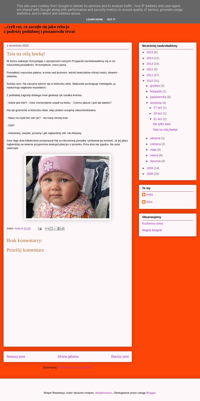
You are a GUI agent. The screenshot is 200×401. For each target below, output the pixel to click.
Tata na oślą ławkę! (165, 129)
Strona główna (68, 356)
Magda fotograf (152, 230)
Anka (149, 194)
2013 (150, 63)
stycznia (155, 161)
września (156, 102)
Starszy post (120, 356)
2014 (150, 58)
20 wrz (158, 113)
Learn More (94, 19)
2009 (150, 168)
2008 (150, 173)
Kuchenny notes (152, 223)
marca (154, 155)
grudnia (155, 85)
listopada (156, 91)
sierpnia (155, 138)
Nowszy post (16, 356)
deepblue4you (103, 392)
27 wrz (158, 107)
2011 (150, 75)
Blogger (150, 392)
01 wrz (158, 119)
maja (153, 149)
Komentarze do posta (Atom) (75, 367)
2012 (150, 69)
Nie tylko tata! (162, 124)
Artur (149, 202)
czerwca (155, 144)
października (158, 97)
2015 (150, 52)
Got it (111, 19)
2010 (150, 80)
